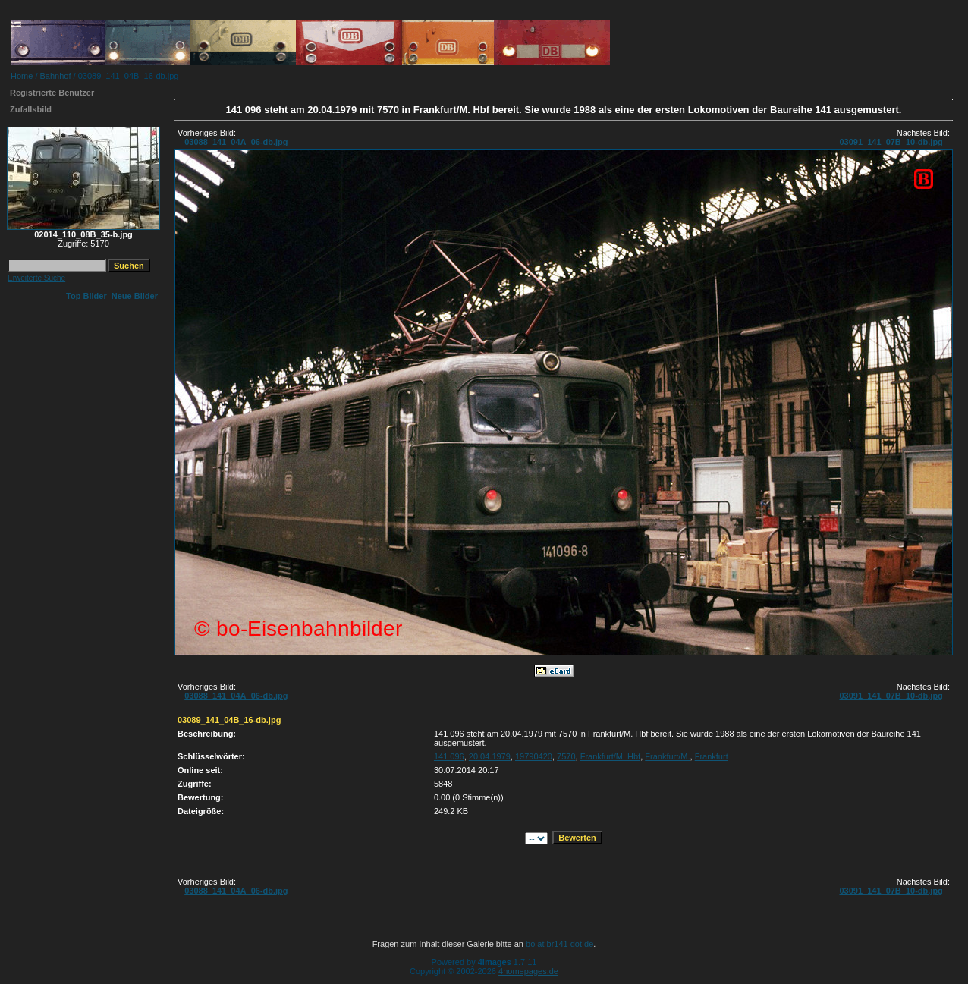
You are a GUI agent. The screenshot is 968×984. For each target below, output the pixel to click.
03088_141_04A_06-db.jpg (236, 141)
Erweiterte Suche (36, 278)
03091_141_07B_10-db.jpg (890, 141)
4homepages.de (528, 971)
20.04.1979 (490, 756)
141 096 (449, 756)
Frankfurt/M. (667, 756)
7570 (566, 756)
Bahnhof (55, 75)
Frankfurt (711, 756)
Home (22, 75)
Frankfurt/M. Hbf (610, 756)
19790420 (533, 756)
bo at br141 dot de (559, 943)
